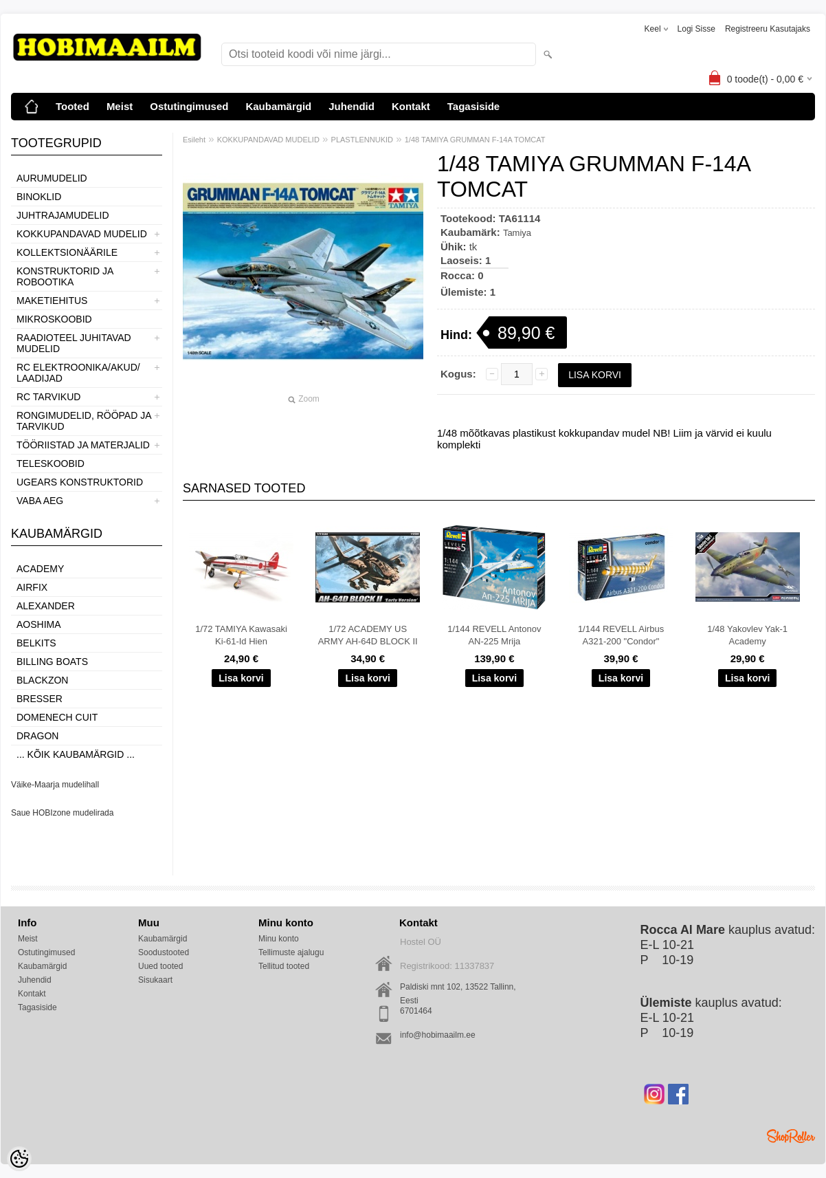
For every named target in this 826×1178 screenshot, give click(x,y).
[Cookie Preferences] (19, 1158)
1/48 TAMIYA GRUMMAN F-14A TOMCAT (475, 139)
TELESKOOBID (50, 463)
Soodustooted (163, 952)
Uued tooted (160, 966)
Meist (120, 106)
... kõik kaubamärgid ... (75, 754)
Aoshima (38, 624)
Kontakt (411, 106)
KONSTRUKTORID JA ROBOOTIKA (64, 276)
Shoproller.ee (791, 1136)
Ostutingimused (189, 106)
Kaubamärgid (278, 106)
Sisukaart (155, 980)
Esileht (194, 139)
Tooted (72, 106)
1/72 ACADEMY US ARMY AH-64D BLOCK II (368, 635)
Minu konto (278, 939)
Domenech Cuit (57, 717)
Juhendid (351, 106)
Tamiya (517, 233)
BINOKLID (38, 196)
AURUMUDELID (51, 178)
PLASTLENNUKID (362, 139)
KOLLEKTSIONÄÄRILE (67, 252)
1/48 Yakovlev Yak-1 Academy (747, 635)
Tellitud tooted (283, 966)
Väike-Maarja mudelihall (55, 784)
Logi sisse (696, 29)
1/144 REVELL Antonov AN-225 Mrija (494, 635)
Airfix (31, 587)
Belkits (36, 642)
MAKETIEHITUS (51, 300)
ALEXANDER (45, 605)
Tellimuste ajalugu (291, 952)
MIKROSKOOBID (54, 319)
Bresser (39, 698)
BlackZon (42, 680)
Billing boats (52, 661)
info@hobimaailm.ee (438, 1035)
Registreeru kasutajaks (767, 29)
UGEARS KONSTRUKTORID (79, 482)
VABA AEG (39, 500)
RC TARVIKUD (48, 396)
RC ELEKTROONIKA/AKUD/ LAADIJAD (78, 373)
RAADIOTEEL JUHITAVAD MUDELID (73, 343)
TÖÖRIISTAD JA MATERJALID (83, 444)
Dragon (37, 735)
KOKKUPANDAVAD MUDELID (81, 233)
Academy (40, 568)
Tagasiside (473, 106)
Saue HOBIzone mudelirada (62, 813)
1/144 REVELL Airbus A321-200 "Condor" (621, 635)
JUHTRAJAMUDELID (62, 215)
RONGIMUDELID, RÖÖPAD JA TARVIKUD (83, 421)
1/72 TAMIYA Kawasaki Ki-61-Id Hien (241, 635)
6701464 (416, 1011)
